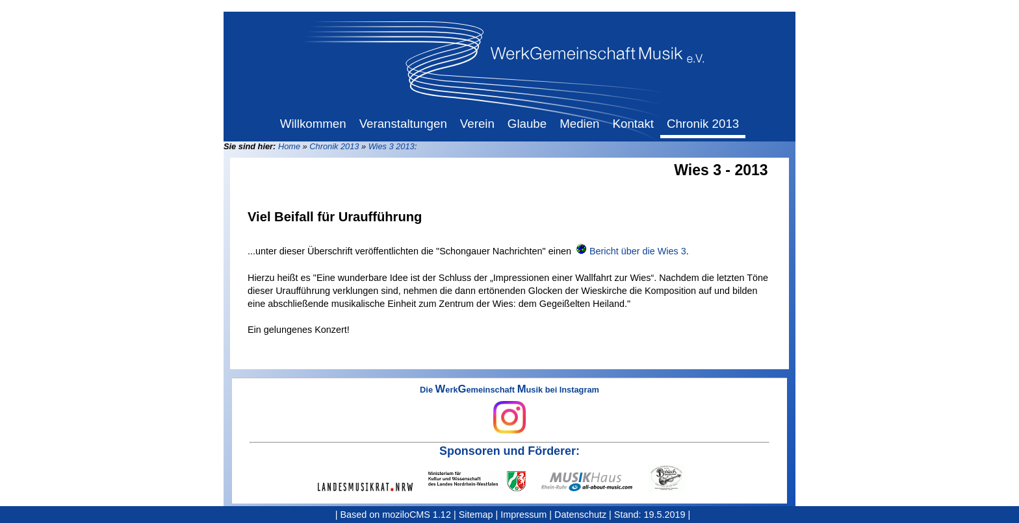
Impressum (523, 514)
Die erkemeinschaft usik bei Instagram (509, 409)
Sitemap (476, 514)
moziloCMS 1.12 (416, 514)
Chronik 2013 (334, 146)
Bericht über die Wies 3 (637, 251)
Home (289, 146)
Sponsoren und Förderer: (509, 450)
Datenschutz (580, 514)
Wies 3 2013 (391, 146)
